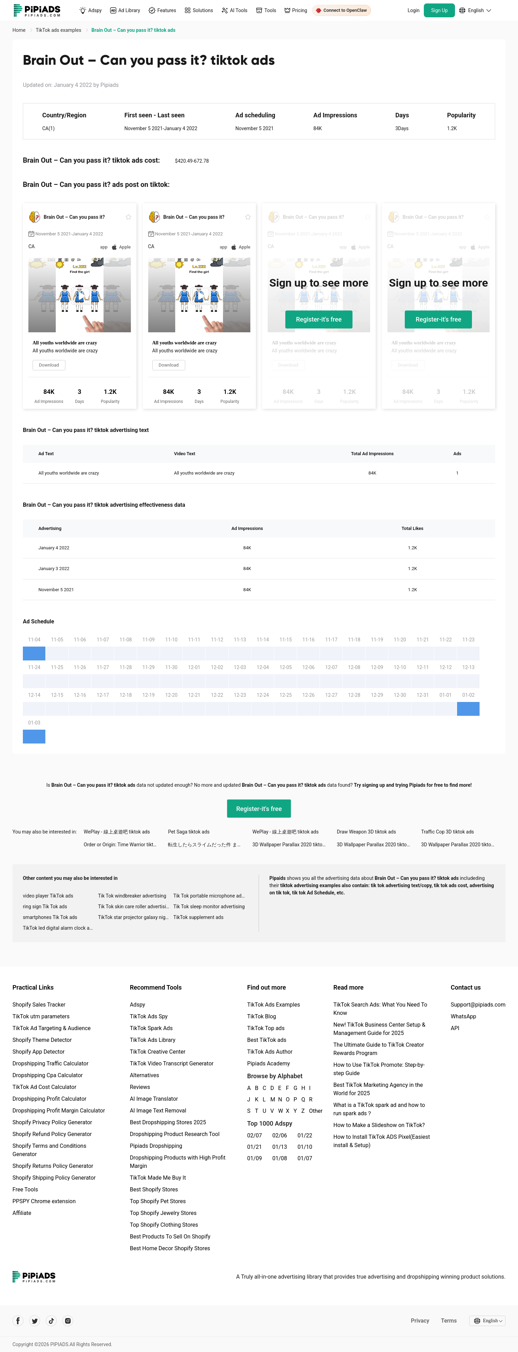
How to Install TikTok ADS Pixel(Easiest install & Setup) (381, 1141)
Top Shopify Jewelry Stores (163, 1213)
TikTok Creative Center (158, 1051)
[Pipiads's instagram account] (67, 1320)
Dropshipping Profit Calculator (49, 1099)
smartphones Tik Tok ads (50, 917)
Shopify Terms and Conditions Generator (49, 1150)
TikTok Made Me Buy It (158, 1177)
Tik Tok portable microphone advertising (211, 896)
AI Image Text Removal (158, 1110)
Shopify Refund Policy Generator (52, 1134)
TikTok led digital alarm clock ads (59, 928)
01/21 (254, 1147)
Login (414, 10)
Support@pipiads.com (478, 1004)
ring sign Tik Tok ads (45, 906)
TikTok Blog (261, 1016)
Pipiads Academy (268, 1063)
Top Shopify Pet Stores (158, 1201)
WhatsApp (463, 1016)
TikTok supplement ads (198, 917)
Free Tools (25, 1189)
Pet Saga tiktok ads (188, 832)
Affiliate (21, 1213)
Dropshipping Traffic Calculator (50, 1063)
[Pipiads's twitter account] (34, 1320)
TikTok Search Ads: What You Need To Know (380, 1008)
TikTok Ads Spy (149, 1016)
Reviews (140, 1087)
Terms (448, 1320)
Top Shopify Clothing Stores (164, 1225)
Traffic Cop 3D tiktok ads (447, 832)
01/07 (304, 1158)
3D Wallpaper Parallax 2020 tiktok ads (293, 844)
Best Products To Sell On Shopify (170, 1236)
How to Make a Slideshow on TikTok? (379, 1125)
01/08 (280, 1158)
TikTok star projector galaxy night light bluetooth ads (135, 917)
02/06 (280, 1135)
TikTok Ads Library (153, 1040)
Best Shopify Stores (154, 1189)
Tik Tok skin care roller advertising (134, 906)
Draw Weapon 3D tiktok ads (366, 832)
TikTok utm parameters (41, 1016)
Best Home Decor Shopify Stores (170, 1248)
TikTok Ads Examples (273, 1004)
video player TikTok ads (48, 896)
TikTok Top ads (266, 1028)
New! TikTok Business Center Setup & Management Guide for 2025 (379, 1028)
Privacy (419, 1320)
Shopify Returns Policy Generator (52, 1166)
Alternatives (144, 1075)
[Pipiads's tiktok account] (51, 1320)
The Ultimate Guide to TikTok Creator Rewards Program (378, 1049)
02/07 (254, 1135)
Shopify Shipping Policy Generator (54, 1177)
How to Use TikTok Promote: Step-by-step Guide (379, 1069)
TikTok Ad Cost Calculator (44, 1087)
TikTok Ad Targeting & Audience (51, 1028)
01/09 (254, 1158)
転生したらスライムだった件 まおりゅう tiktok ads (210, 844)
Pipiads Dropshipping (156, 1146)
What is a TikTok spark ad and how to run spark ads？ (379, 1109)
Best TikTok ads (266, 1040)
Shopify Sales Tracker (38, 1004)
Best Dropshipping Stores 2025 (168, 1122)
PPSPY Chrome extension (44, 1201)
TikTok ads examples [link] (59, 30)
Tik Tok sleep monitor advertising (209, 906)
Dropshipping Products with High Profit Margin (177, 1161)
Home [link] (19, 30)
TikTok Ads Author (270, 1051)
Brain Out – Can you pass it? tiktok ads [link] (133, 30)
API (455, 1028)
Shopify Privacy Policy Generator (52, 1122)
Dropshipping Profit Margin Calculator (58, 1110)
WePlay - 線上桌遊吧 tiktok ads (117, 832)
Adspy (137, 1004)
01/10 (304, 1147)
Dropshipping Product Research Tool (175, 1134)
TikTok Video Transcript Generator (172, 1063)
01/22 (304, 1135)
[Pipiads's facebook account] (18, 1320)
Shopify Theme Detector (42, 1040)
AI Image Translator (154, 1099)
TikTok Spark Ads (151, 1028)
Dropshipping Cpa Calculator (47, 1075)
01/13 (280, 1147)
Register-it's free (319, 319)
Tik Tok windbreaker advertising (132, 896)
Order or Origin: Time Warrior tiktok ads (126, 844)
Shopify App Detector (38, 1051)
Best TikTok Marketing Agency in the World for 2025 (378, 1089)
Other (309, 1111)
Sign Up (439, 10)
